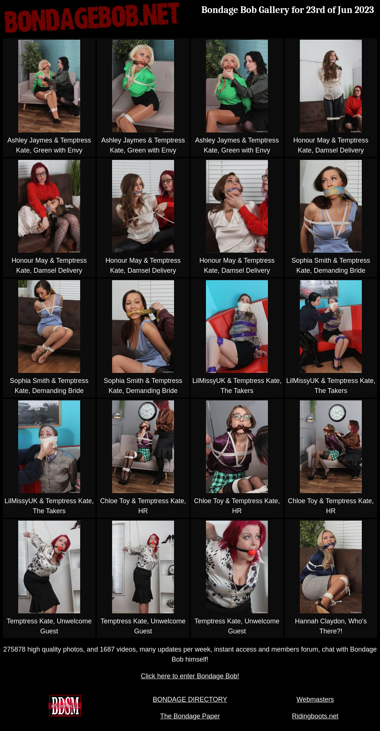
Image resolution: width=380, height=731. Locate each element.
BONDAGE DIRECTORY (190, 699)
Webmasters (315, 699)
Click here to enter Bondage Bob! (190, 676)
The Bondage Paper (190, 716)
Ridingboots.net (315, 716)
